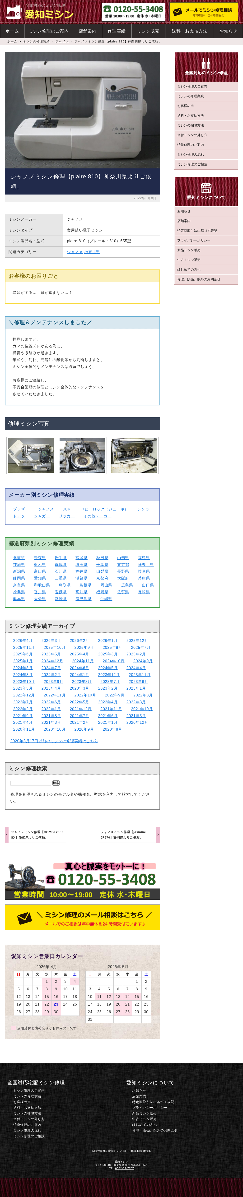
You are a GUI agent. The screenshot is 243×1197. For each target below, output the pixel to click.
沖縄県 (106, 599)
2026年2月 (79, 641)
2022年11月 (55, 695)
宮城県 (81, 558)
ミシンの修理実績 (36, 41)
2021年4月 (23, 722)
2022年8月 (143, 695)
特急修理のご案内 (190, 145)
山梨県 (102, 571)
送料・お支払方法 (189, 31)
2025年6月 (23, 654)
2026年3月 (51, 641)
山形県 (123, 558)
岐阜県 (144, 571)
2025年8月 (112, 647)
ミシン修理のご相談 (192, 164)
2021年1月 (108, 722)
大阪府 (123, 578)
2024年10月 (114, 661)
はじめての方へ (189, 269)
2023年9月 (53, 682)
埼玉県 (81, 565)
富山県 (40, 571)
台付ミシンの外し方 (192, 135)
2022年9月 (115, 695)
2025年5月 (51, 654)
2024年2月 (51, 675)
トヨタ (19, 516)
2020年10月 (55, 729)
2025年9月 (84, 647)
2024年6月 (79, 668)
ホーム (12, 31)
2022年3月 (136, 702)
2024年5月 (108, 668)
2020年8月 (112, 729)
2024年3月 (23, 675)
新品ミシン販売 (189, 250)
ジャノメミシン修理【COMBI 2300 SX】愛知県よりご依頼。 (37, 834)
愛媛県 (61, 592)
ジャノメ (62, 41)
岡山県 (106, 585)
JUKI (67, 509)
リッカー (67, 516)
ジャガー (42, 516)
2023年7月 (110, 682)
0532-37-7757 (124, 1168)
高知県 (81, 592)
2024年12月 (52, 661)
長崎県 (144, 592)
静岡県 (19, 578)
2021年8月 (51, 716)
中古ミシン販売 (189, 260)
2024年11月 (83, 661)
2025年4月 (79, 654)
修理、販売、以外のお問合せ (198, 279)
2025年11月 (24, 647)
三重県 (61, 578)
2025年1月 (23, 661)
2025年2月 (136, 654)
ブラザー (21, 509)
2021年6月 (108, 716)
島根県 (85, 585)
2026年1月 (108, 641)
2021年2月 (79, 722)
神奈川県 (92, 252)
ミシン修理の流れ (190, 154)
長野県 (123, 571)
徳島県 (19, 592)
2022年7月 (23, 702)
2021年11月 (111, 709)
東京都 (123, 565)
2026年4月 (23, 641)
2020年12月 (137, 722)
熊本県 (19, 599)
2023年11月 (140, 675)
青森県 (40, 558)
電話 (85, 1187)
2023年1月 (136, 688)
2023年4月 (51, 688)
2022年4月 (108, 702)
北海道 (19, 558)
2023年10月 (24, 682)
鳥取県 (65, 585)
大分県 (40, 599)
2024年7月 (51, 668)
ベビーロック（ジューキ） (105, 509)
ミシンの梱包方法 (190, 125)
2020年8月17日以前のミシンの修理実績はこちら (54, 741)
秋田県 (102, 558)
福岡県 (102, 592)
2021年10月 (142, 709)
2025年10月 (55, 647)
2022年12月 (24, 695)
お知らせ (228, 31)
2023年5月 (23, 688)
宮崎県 (61, 599)
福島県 (144, 558)
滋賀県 (81, 578)
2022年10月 (85, 695)
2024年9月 (143, 661)
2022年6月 (51, 702)
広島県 (127, 585)
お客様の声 (185, 106)
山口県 (148, 585)
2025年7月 (140, 647)
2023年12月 (109, 675)
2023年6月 (138, 682)
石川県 (61, 571)
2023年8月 (82, 682)
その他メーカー (98, 516)
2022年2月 (23, 709)
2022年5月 (79, 702)
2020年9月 (84, 729)
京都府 (102, 578)
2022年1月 (51, 709)
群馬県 (61, 565)
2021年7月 (79, 716)
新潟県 (19, 571)
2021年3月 (51, 722)
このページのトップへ (205, 1187)
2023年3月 (79, 688)
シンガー (145, 509)
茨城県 (19, 565)
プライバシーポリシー (193, 240)
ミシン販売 (148, 31)
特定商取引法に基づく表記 (197, 230)
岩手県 (61, 558)
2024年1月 (79, 675)
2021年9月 (23, 716)
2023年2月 (108, 688)
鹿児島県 (83, 599)
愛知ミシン (115, 1150)
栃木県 (40, 565)
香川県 (40, 592)
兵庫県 (144, 578)
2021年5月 (136, 716)
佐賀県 (123, 592)
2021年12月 (81, 709)
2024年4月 (136, 668)
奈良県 (19, 585)
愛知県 (40, 578)
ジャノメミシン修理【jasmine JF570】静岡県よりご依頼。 (123, 834)
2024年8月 (23, 668)
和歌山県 (42, 585)
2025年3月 (108, 654)
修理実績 (117, 31)
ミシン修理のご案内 (49, 31)
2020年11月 (24, 729)
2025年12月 (137, 641)
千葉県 (102, 565)
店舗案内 (88, 31)
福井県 (81, 571)
